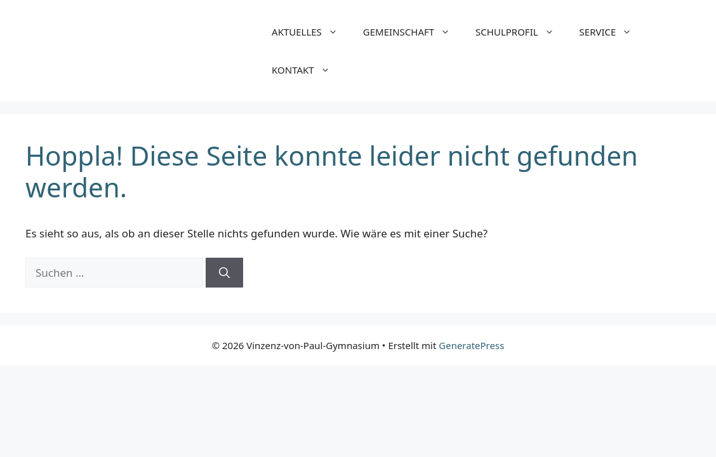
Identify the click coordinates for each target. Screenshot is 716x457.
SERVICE (612, 32)
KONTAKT (307, 70)
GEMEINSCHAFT (413, 32)
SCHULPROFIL (521, 32)
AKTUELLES (311, 32)
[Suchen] (224, 273)
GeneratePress (471, 345)
